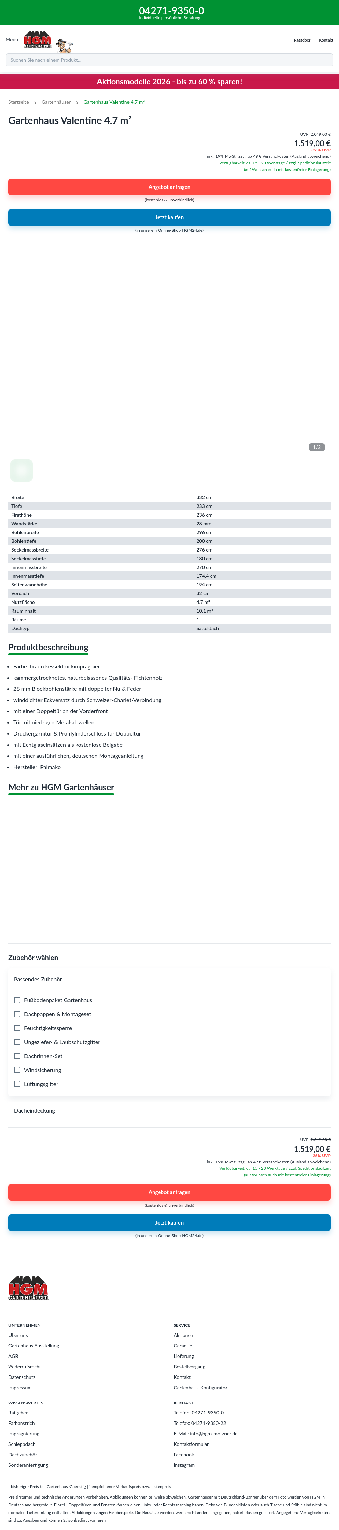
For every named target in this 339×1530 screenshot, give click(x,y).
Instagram (184, 1465)
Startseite (18, 102)
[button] (169, 979)
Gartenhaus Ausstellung (33, 1345)
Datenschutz (21, 1377)
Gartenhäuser (56, 102)
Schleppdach (22, 1444)
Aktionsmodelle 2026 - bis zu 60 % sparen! (169, 81)
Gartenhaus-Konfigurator (201, 1387)
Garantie (183, 1345)
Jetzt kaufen (169, 217)
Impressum (20, 1387)
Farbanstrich (21, 1423)
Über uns (18, 1335)
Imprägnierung (23, 1433)
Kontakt (182, 1377)
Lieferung (184, 1356)
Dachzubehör (22, 1454)
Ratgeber (18, 1413)
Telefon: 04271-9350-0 (199, 1413)
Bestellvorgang (190, 1366)
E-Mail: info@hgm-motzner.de (206, 1433)
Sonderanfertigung (28, 1465)
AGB (13, 1356)
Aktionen (183, 1335)
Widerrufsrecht (24, 1366)
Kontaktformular (191, 1444)
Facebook (184, 1454)
